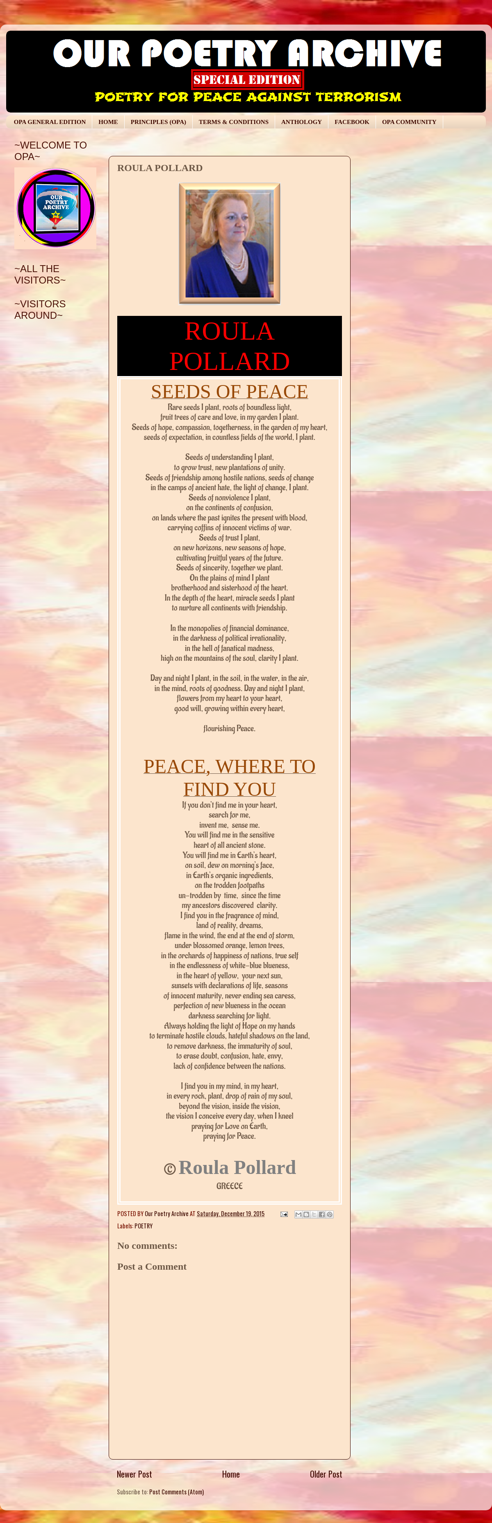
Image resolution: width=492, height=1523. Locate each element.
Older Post (326, 1474)
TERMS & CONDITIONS (234, 122)
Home (231, 1474)
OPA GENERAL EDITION (50, 122)
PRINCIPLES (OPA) (158, 122)
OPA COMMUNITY (409, 122)
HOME (108, 122)
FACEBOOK (352, 122)
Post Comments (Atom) (176, 1491)
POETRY (143, 1225)
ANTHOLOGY (301, 122)
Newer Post (134, 1474)
